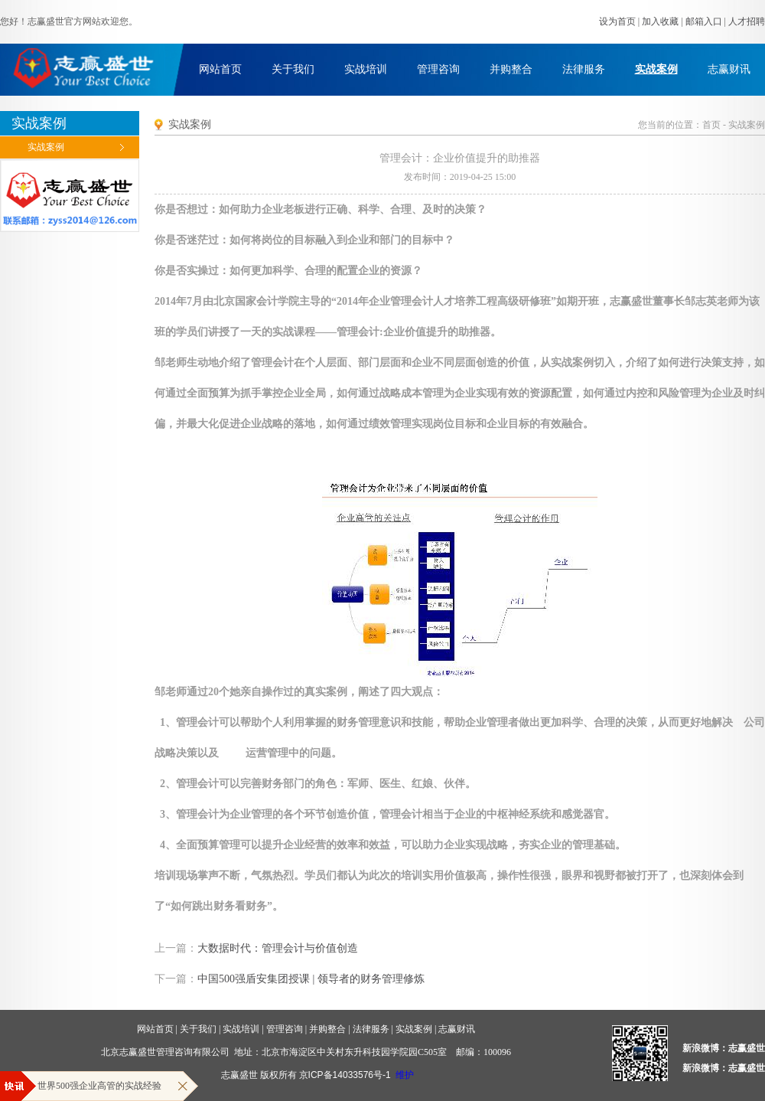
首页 (711, 124)
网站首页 (220, 69)
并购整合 (511, 69)
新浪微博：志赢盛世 (723, 1048)
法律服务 (583, 69)
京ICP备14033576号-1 (345, 1075)
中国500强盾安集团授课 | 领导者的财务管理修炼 (311, 979)
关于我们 (293, 69)
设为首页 (617, 21)
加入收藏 (660, 21)
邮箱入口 (703, 21)
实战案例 (656, 69)
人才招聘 (746, 21)
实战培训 (365, 69)
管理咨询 (438, 69)
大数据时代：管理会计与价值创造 (277, 948)
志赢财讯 (729, 69)
